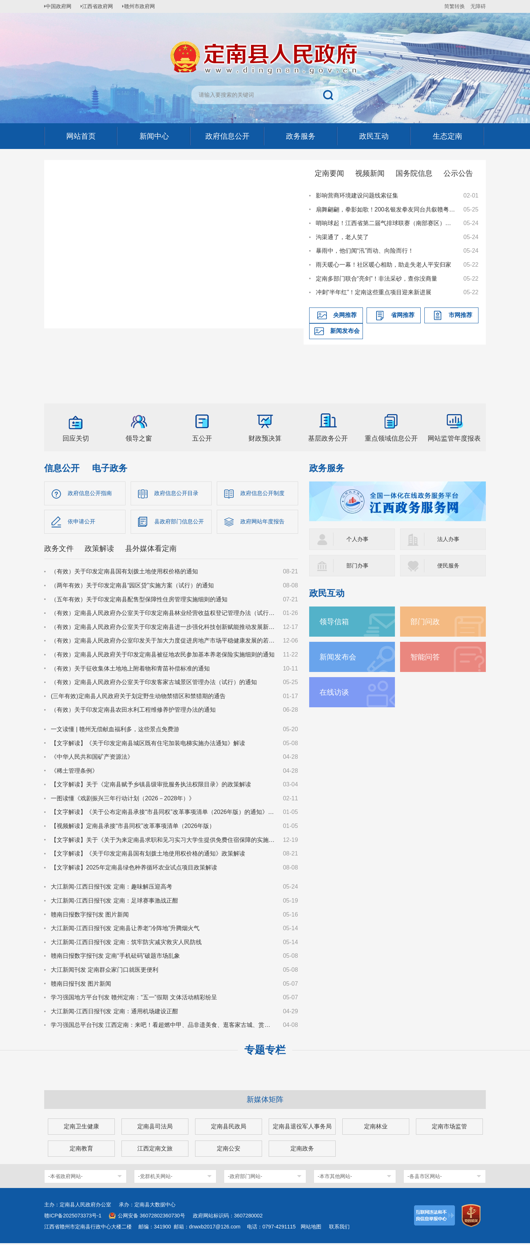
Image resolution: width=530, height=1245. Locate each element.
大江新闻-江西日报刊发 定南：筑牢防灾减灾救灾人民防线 (126, 943)
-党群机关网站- (155, 1178)
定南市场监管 (449, 1128)
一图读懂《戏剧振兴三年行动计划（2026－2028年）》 (123, 800)
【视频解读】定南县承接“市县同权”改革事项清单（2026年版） (133, 828)
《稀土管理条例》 (74, 772)
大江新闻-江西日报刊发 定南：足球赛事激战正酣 (114, 902)
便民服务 (449, 565)
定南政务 (302, 1150)
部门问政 (426, 621)
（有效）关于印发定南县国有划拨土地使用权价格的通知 (124, 573)
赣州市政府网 (145, 6)
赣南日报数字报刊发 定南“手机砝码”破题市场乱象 (115, 957)
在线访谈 (335, 692)
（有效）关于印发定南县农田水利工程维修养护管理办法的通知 (133, 711)
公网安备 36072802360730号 (151, 1217)
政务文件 (59, 550)
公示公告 (458, 173)
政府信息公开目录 (177, 493)
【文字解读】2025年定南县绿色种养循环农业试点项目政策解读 (134, 869)
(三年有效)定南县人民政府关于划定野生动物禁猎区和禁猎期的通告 (138, 697)
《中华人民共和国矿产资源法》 (92, 758)
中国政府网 (61, 6)
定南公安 (228, 1150)
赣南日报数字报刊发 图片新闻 (90, 916)
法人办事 (449, 539)
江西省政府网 (101, 6)
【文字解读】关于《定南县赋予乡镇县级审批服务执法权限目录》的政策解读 (151, 786)
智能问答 (426, 656)
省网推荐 (402, 315)
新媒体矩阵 (265, 1101)
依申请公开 (82, 522)
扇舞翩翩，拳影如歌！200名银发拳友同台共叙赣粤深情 (386, 209)
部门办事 (358, 565)
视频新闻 (370, 173)
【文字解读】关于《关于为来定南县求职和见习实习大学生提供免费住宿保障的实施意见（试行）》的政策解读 (163, 841)
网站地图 (311, 1228)
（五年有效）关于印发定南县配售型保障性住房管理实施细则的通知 (139, 601)
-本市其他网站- (335, 1178)
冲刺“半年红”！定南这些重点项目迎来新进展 (374, 292)
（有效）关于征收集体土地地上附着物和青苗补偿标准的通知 (130, 670)
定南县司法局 (155, 1128)
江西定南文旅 (155, 1150)
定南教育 (81, 1150)
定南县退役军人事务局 (302, 1128)
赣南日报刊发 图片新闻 (81, 985)
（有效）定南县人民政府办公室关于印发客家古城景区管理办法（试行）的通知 (154, 684)
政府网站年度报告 (263, 522)
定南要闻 (329, 173)
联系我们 (339, 1228)
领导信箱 (335, 621)
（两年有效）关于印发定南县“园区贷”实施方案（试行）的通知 (132, 587)
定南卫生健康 (81, 1128)
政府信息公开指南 (91, 493)
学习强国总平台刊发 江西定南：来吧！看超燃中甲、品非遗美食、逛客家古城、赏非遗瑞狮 (163, 1027)
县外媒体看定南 (151, 550)
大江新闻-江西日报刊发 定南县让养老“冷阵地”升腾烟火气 (125, 930)
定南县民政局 (228, 1128)
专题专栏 (265, 1051)
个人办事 (358, 539)
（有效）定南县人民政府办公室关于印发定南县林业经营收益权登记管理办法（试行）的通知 (163, 615)
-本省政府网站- (65, 1178)
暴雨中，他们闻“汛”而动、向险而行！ (365, 251)
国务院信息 (414, 173)
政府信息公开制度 (263, 493)
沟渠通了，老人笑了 (342, 237)
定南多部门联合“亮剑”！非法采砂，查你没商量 (377, 278)
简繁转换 (454, 6)
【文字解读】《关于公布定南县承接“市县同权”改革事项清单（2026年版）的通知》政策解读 (163, 814)
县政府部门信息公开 (180, 522)
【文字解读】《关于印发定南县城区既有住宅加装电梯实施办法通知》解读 (148, 744)
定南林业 (376, 1128)
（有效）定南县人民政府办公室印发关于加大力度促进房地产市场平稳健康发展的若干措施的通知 (163, 642)
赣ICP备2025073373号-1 (73, 1217)
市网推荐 (460, 315)
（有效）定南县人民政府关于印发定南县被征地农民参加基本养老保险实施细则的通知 (163, 656)
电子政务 (109, 468)
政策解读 (99, 550)
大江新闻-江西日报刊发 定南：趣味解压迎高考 (111, 888)
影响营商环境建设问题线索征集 (357, 195)
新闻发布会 (345, 331)
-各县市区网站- (424, 1178)
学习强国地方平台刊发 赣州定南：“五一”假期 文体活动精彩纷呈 (134, 999)
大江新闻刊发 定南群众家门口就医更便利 (104, 971)
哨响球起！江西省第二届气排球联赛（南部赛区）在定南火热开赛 (386, 223)
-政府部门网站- (245, 1178)
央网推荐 (345, 315)
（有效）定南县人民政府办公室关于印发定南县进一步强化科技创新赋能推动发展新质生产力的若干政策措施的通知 (163, 628)
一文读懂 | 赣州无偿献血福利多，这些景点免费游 (115, 731)
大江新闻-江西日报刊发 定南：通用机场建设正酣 (114, 1013)
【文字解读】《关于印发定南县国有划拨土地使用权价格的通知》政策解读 (148, 855)
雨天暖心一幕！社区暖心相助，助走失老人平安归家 (383, 265)
